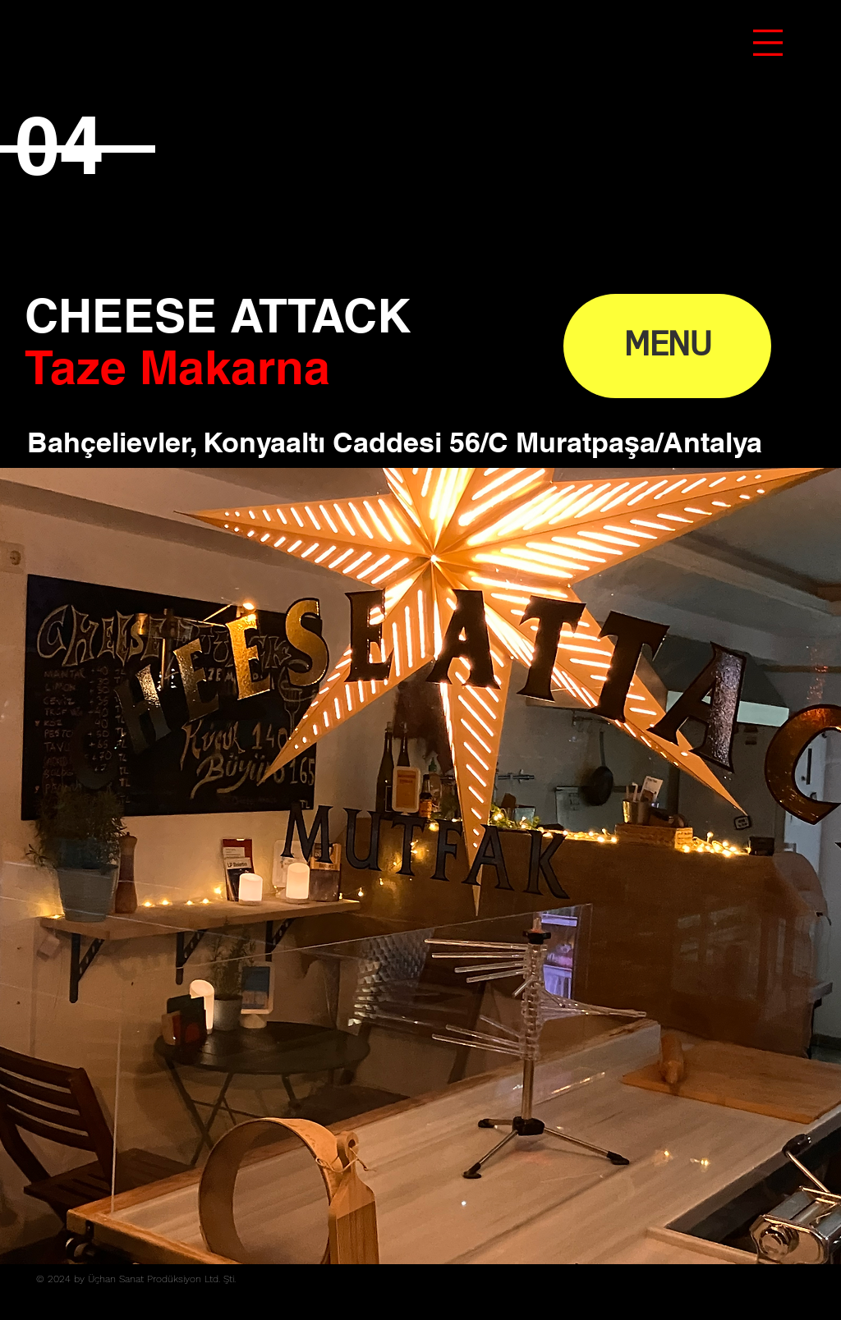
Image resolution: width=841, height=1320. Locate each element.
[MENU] (667, 346)
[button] (768, 43)
